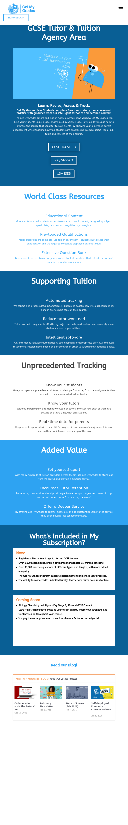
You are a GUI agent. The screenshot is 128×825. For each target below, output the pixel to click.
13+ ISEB (64, 174)
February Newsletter (47, 705)
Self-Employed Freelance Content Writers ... (101, 708)
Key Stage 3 (64, 160)
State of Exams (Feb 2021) (75, 705)
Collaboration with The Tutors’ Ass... (24, 706)
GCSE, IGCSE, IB (64, 147)
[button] (121, 8)
